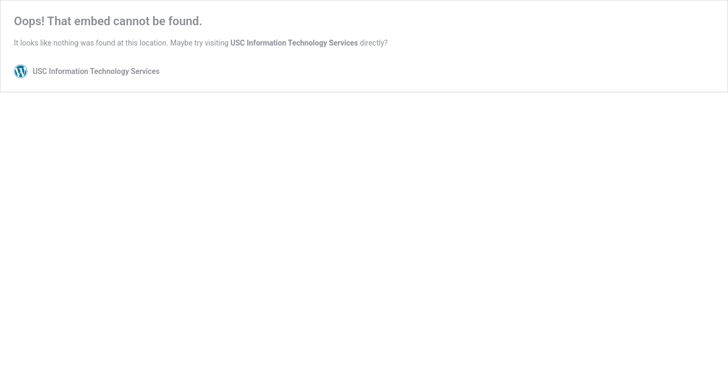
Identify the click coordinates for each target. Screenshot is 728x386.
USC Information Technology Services (294, 43)
